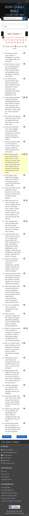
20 (23, 40)
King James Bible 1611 (7, 490)
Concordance (6, 458)
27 (20, 42)
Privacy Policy (5, 477)
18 (17, 40)
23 (9, 42)
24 (12, 42)
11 (23, 37)
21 (26, 40)
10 (20, 37)
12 (25, 37)
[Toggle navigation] (27, 1)
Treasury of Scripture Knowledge (11, 501)
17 (14, 40)
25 (14, 42)
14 (6, 40)
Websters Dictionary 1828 (8, 495)
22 (6, 42)
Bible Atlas (5, 460)
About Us (4, 471)
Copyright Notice (6, 479)
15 (9, 40)
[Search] (12, 18)
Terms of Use (5, 474)
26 (17, 42)
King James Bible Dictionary (9, 493)
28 (23, 42)
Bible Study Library (8, 463)
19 (20, 40)
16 (12, 40)
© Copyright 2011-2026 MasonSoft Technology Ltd (14, 512)
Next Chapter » (21, 436)
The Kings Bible (5, 487)
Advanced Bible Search (9, 452)
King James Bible (7, 450)
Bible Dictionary (7, 455)
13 (3, 40)
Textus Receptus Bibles (8, 498)
